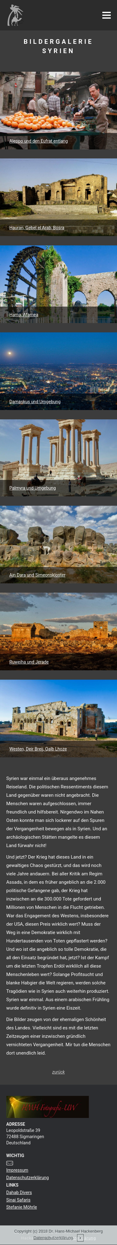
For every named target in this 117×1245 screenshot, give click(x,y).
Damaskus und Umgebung (35, 401)
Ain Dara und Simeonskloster (37, 574)
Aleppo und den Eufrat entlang (38, 141)
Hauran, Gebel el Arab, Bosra (36, 227)
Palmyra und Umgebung (32, 488)
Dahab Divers (19, 1192)
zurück (58, 1071)
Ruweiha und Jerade (29, 661)
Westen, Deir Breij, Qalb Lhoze (38, 748)
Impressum (17, 1170)
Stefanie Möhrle (21, 1207)
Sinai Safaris (18, 1199)
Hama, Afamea (23, 314)
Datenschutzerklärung (27, 1177)
